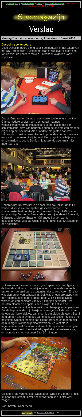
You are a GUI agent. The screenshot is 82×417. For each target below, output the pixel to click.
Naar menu (25, 406)
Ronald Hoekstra (45, 412)
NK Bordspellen (15, 50)
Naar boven (8, 406)
